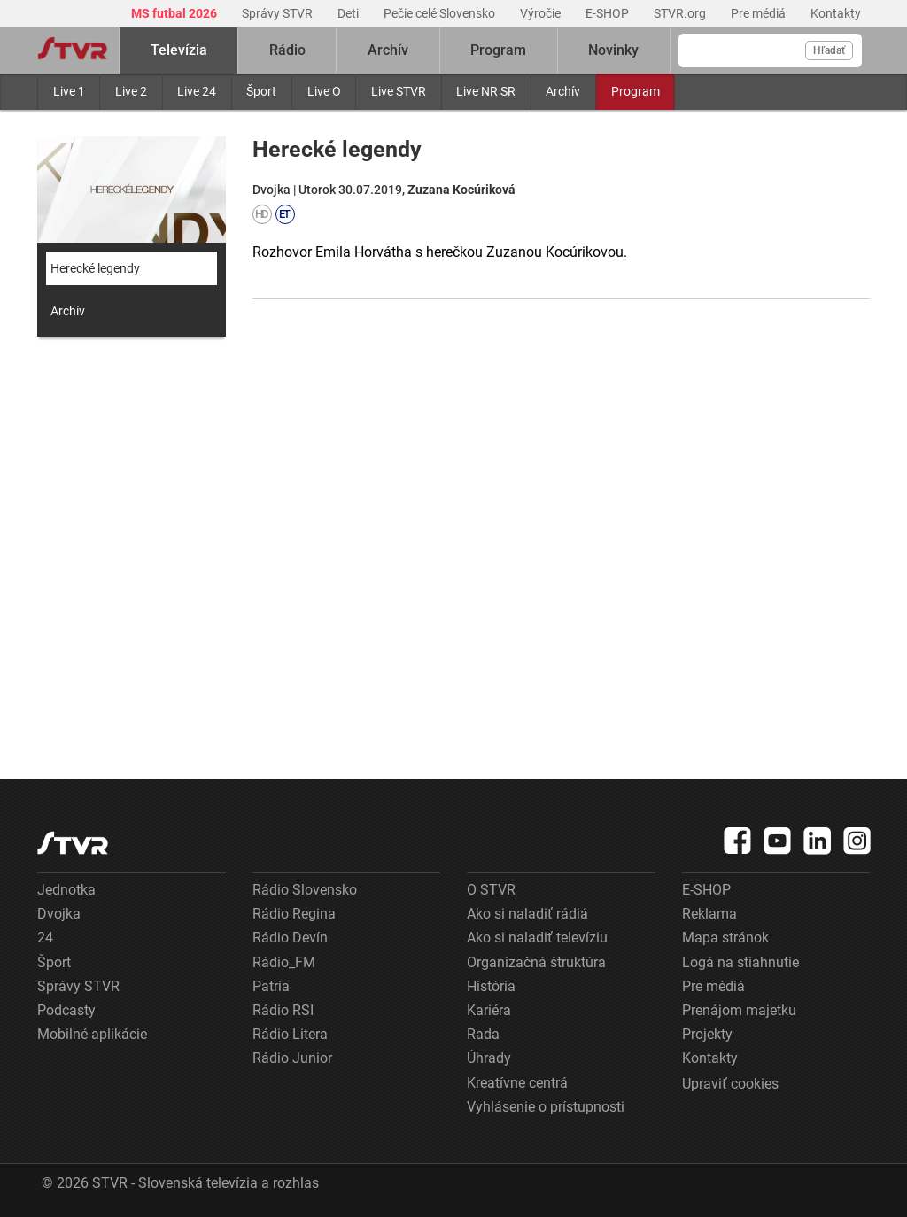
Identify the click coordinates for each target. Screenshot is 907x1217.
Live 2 (131, 91)
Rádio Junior (292, 1058)
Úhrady (489, 1058)
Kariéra (489, 1010)
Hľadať (829, 50)
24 (45, 937)
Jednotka (66, 889)
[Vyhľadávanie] (770, 50)
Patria (271, 986)
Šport (261, 91)
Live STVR (398, 91)
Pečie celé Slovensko (441, 13)
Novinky (613, 50)
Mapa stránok (725, 937)
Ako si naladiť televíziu (537, 937)
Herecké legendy (95, 268)
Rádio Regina (294, 913)
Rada (483, 1034)
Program (635, 91)
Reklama (709, 913)
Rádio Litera (290, 1034)
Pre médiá (759, 13)
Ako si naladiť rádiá (527, 913)
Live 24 (196, 91)
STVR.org (681, 13)
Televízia (179, 50)
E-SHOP (608, 13)
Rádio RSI (283, 1010)
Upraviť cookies (730, 1083)
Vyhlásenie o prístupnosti (545, 1106)
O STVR (491, 889)
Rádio (287, 50)
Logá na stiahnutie (740, 962)
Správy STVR (278, 13)
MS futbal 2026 (175, 13)
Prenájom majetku (739, 1010)
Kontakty (835, 13)
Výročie (541, 13)
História (491, 986)
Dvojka (59, 913)
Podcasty (66, 1010)
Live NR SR (486, 91)
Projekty (707, 1034)
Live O (324, 91)
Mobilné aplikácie (92, 1034)
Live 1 (69, 91)
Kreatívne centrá (517, 1082)
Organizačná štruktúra (536, 962)
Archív (563, 91)
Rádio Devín (290, 937)
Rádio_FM (283, 962)
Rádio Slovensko (304, 889)
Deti (349, 13)
